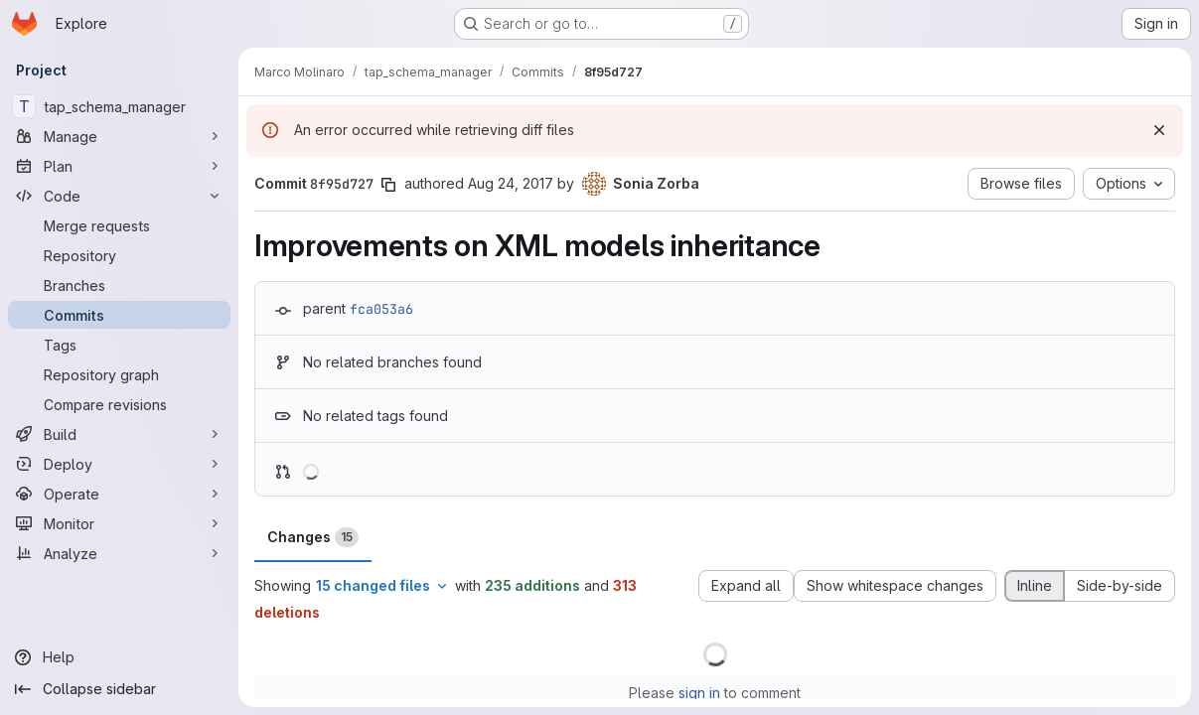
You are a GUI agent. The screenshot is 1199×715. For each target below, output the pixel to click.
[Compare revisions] (119, 404)
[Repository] (119, 255)
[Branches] (119, 285)
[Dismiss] (1159, 130)
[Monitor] (119, 523)
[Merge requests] (119, 225)
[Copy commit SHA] (388, 185)
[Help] (119, 657)
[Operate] (119, 493)
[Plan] (119, 166)
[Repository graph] (119, 374)
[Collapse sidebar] (119, 689)
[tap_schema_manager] (119, 106)
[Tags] (119, 344)
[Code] (119, 196)
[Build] (119, 434)
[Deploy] (119, 464)
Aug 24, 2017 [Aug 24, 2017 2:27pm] (510, 183)
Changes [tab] (313, 537)
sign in (699, 692)
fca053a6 (381, 309)
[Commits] (119, 315)
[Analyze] (119, 553)
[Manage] (119, 136)
